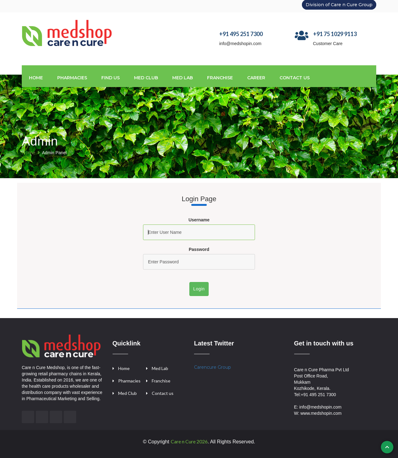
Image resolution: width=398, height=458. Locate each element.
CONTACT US (295, 78)
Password (199, 249)
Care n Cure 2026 (189, 441)
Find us (110, 78)
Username (199, 219)
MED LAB (182, 78)
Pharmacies (72, 78)
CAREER (256, 78)
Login (199, 288)
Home (36, 78)
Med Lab (160, 368)
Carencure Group (212, 367)
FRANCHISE (220, 78)
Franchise (161, 380)
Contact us (163, 393)
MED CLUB (146, 78)
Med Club (127, 393)
